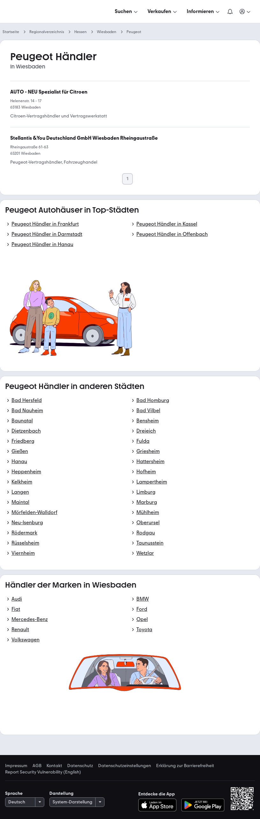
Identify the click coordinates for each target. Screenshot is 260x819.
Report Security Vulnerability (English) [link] (43, 772)
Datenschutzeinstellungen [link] (124, 765)
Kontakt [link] (54, 765)
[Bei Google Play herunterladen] (202, 805)
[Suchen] (126, 11)
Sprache (14, 793)
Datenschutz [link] (80, 765)
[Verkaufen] (163, 11)
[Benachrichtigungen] (230, 11)
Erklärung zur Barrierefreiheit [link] (185, 765)
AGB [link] (36, 765)
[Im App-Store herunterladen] (159, 805)
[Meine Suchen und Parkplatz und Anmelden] (245, 11)
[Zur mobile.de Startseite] (53, 12)
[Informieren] (203, 11)
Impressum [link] (16, 765)
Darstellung (61, 793)
